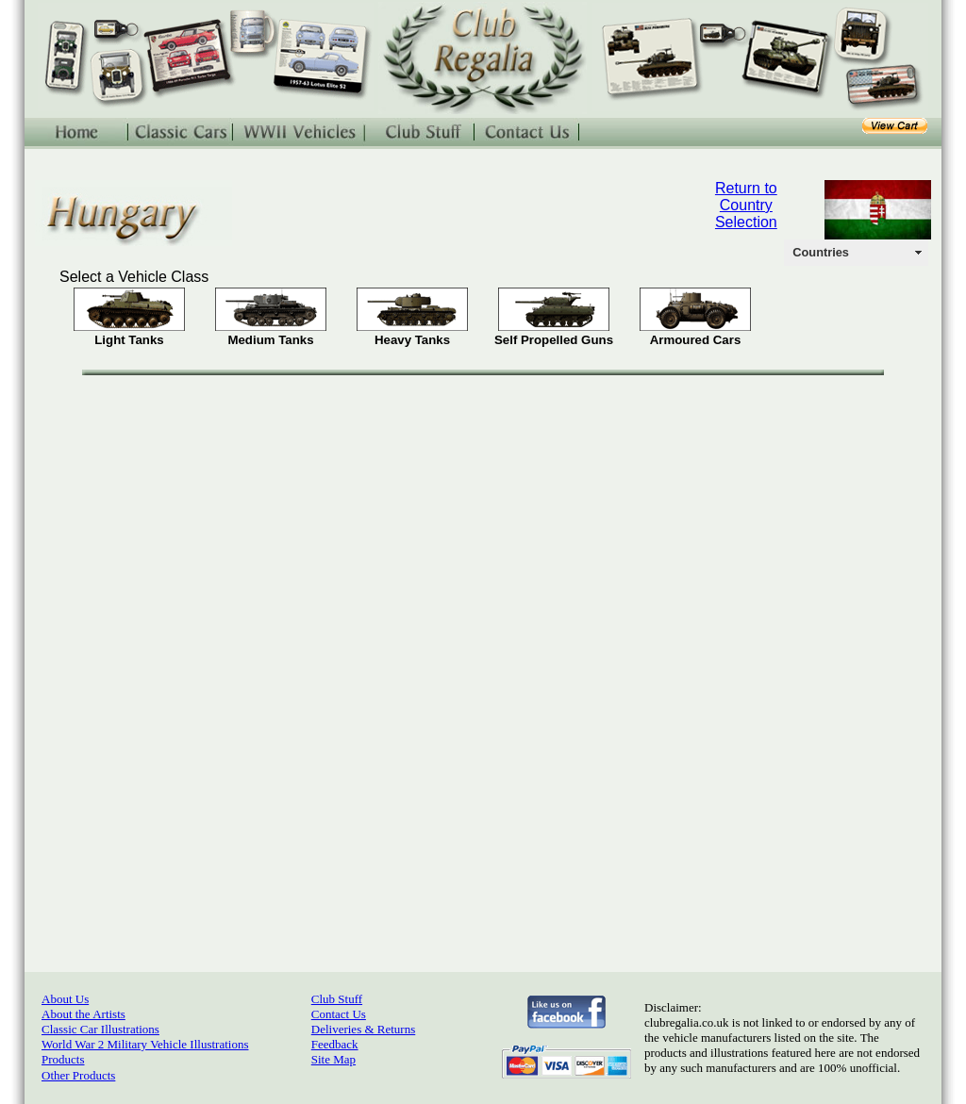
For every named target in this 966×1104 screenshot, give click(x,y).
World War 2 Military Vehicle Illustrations (145, 1044)
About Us (65, 999)
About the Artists (83, 1014)
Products (63, 1059)
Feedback (334, 1044)
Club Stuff (336, 999)
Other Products (78, 1075)
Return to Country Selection (746, 205)
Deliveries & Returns (363, 1029)
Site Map (333, 1059)
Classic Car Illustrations (100, 1029)
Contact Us (338, 1014)
